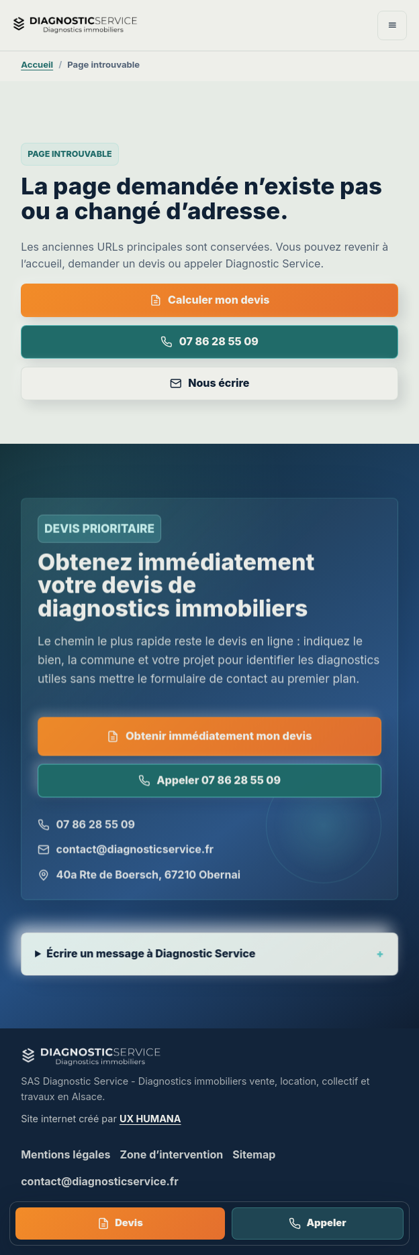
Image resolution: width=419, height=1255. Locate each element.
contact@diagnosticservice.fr (126, 850)
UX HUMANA (150, 1118)
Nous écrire (210, 383)
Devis (120, 1223)
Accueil (37, 64)
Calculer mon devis (210, 299)
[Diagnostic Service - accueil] (130, 25)
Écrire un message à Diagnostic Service (151, 956)
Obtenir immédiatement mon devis (209, 736)
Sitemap (253, 1154)
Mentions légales (65, 1154)
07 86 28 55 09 (209, 341)
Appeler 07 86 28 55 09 (209, 781)
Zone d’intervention (171, 1154)
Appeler (317, 1223)
